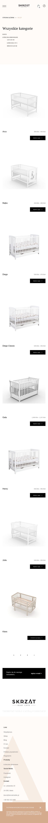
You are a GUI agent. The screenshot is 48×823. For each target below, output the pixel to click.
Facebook (7, 773)
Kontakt (6, 748)
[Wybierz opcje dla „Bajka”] (37, 209)
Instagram (7, 777)
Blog (5, 740)
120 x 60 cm (10, 39)
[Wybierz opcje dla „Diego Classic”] (37, 352)
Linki (5, 727)
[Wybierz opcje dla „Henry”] (37, 495)
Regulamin (7, 756)
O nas (6, 744)
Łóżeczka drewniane (10, 37)
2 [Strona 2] (20, 655)
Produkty (7, 760)
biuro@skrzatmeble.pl (11, 795)
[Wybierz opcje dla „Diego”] (37, 281)
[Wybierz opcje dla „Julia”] (37, 566)
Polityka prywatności (11, 752)
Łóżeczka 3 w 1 (12, 43)
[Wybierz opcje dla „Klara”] (36, 638)
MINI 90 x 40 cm (12, 46)
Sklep (6, 736)
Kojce (5, 34)
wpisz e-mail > (36, 673)
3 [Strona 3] (27, 655)
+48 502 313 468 (10, 800)
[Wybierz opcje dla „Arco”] (37, 138)
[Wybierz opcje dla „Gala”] (37, 424)
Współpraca (8, 732)
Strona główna (8, 17)
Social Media (8, 768)
